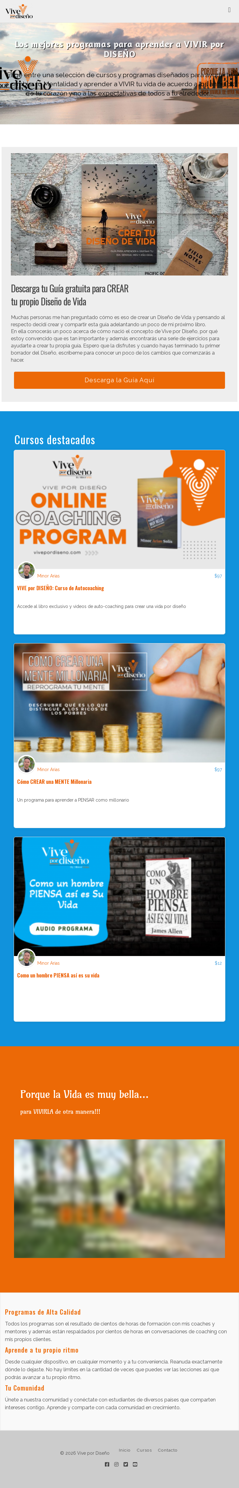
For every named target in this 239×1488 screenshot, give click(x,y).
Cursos (144, 1450)
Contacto (168, 1450)
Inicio (125, 1450)
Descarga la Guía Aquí (120, 380)
